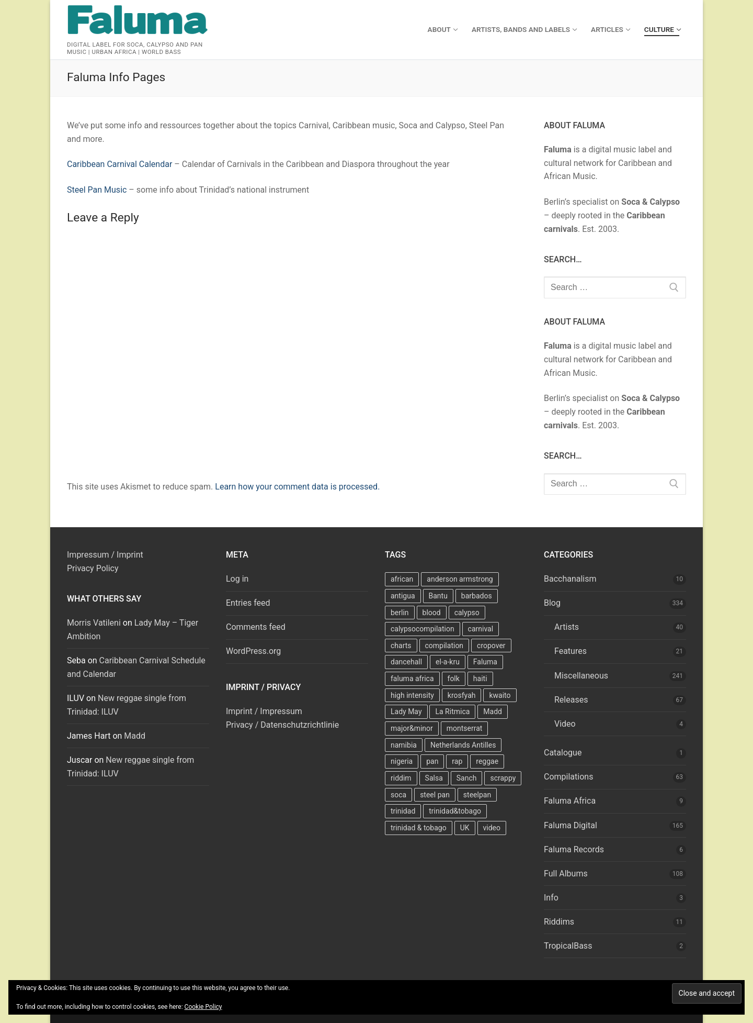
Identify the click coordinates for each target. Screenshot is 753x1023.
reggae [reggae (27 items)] (487, 761)
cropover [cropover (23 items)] (491, 645)
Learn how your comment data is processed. (297, 487)
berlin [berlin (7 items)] (400, 612)
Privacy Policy (93, 568)
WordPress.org (253, 651)
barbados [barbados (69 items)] (476, 596)
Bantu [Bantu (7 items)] (438, 596)
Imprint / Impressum (264, 711)
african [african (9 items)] (402, 579)
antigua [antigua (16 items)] (403, 596)
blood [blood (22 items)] (432, 612)
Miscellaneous (581, 676)
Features (570, 651)
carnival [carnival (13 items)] (481, 629)
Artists (566, 627)
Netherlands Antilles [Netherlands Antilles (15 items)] (463, 745)
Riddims (559, 922)
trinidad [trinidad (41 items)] (403, 811)
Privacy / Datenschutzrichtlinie (282, 725)
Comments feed (256, 627)
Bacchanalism (570, 579)
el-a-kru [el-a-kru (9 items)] (448, 662)
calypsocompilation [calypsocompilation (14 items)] (422, 629)
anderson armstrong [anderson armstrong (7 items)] (460, 579)
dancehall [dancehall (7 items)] (406, 662)
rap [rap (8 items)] (457, 761)
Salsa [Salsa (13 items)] (434, 778)
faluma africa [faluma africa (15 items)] (412, 678)
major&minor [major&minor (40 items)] (412, 728)
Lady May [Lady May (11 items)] (406, 711)
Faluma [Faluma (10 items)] (485, 662)
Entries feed (248, 603)
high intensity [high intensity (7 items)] (412, 695)
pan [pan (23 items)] (432, 761)
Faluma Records (574, 849)
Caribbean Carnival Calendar (119, 164)
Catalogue (562, 753)
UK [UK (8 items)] (465, 828)
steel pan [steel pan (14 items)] (435, 795)
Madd (134, 736)
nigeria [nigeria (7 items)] (402, 761)
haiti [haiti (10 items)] (480, 678)
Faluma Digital (570, 825)
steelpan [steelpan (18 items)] (477, 795)
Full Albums (566, 874)
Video (565, 724)
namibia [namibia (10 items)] (404, 745)
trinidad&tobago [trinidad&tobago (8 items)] (455, 811)
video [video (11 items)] (492, 828)
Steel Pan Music (97, 190)
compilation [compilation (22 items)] (444, 645)
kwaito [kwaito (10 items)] (499, 695)
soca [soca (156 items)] (398, 795)
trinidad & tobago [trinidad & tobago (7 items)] (419, 828)
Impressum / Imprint (105, 555)
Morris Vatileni (94, 623)
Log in (237, 579)
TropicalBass (568, 946)
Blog (552, 603)
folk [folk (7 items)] (454, 678)
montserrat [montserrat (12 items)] (465, 728)
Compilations (568, 777)
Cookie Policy (203, 1006)
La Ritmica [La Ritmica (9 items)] (452, 711)
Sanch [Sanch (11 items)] (467, 778)
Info (551, 898)
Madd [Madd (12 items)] (492, 711)
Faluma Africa (570, 801)
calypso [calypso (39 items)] (467, 612)
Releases (571, 700)
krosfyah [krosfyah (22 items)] (462, 695)
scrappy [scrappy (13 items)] (503, 778)
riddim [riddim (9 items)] (401, 778)
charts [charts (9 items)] (401, 645)
